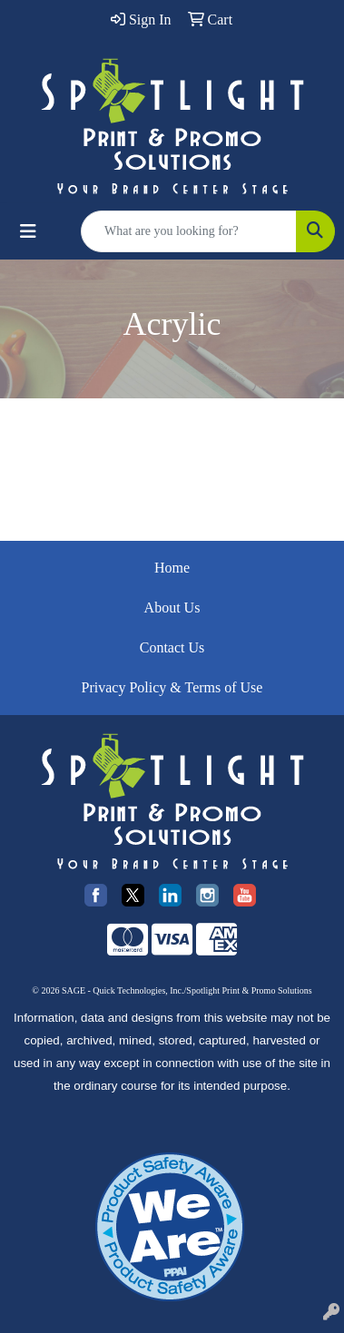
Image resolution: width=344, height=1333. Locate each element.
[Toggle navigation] (28, 231)
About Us (172, 607)
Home (172, 567)
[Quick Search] (189, 231)
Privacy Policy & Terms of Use (172, 687)
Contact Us (172, 647)
